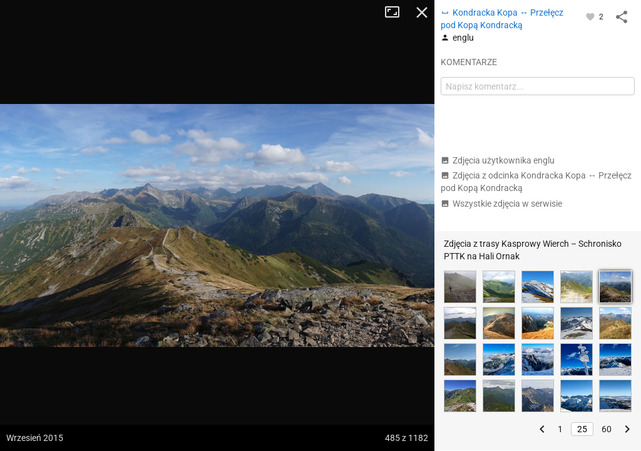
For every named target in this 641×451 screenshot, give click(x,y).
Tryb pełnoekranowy (396, 12)
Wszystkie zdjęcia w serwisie (501, 204)
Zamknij (421, 12)
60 (607, 429)
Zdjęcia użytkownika (498, 160)
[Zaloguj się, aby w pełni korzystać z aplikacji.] (591, 16)
